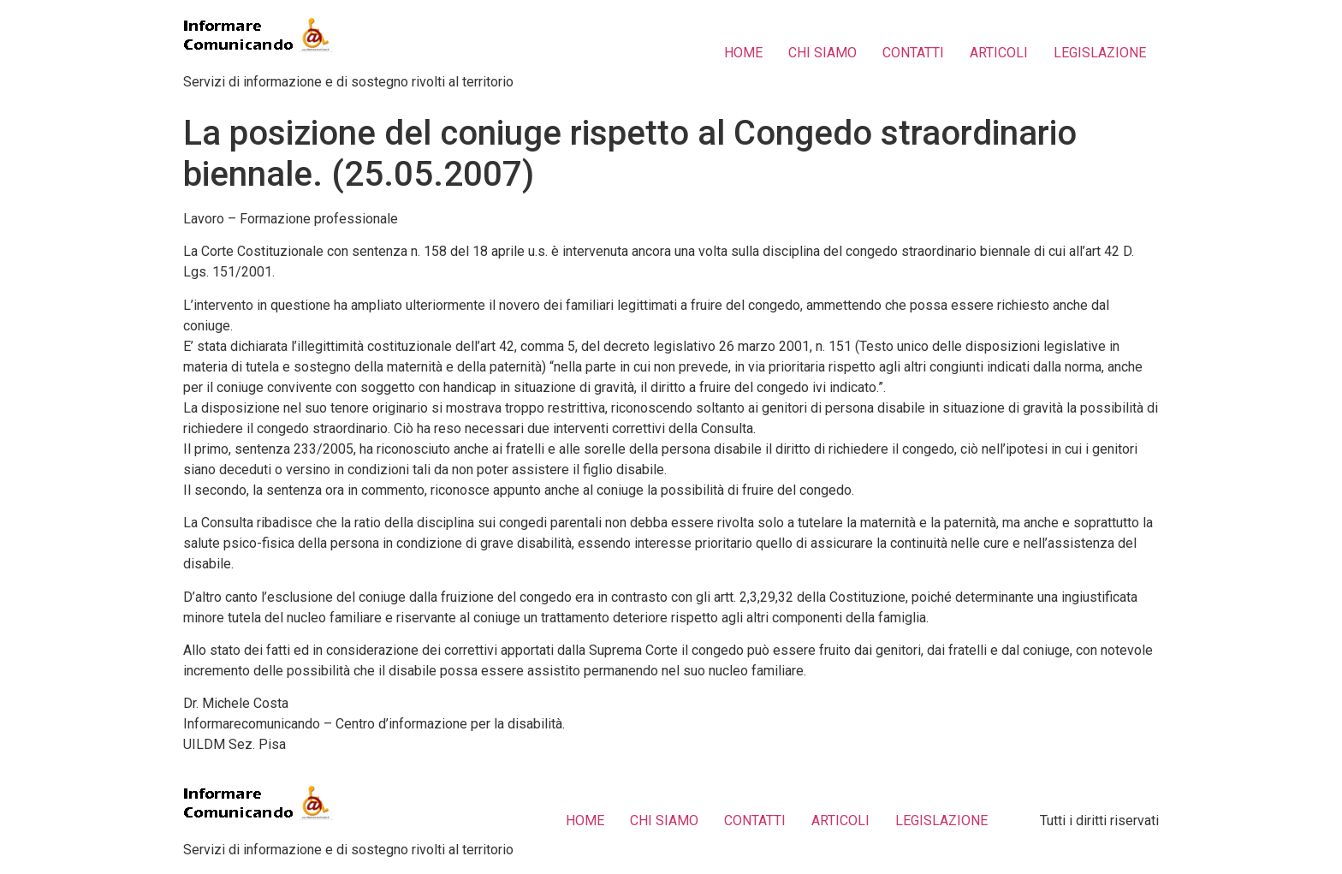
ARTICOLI (999, 53)
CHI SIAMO (822, 53)
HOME (743, 53)
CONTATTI (913, 53)
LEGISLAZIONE (1100, 53)
